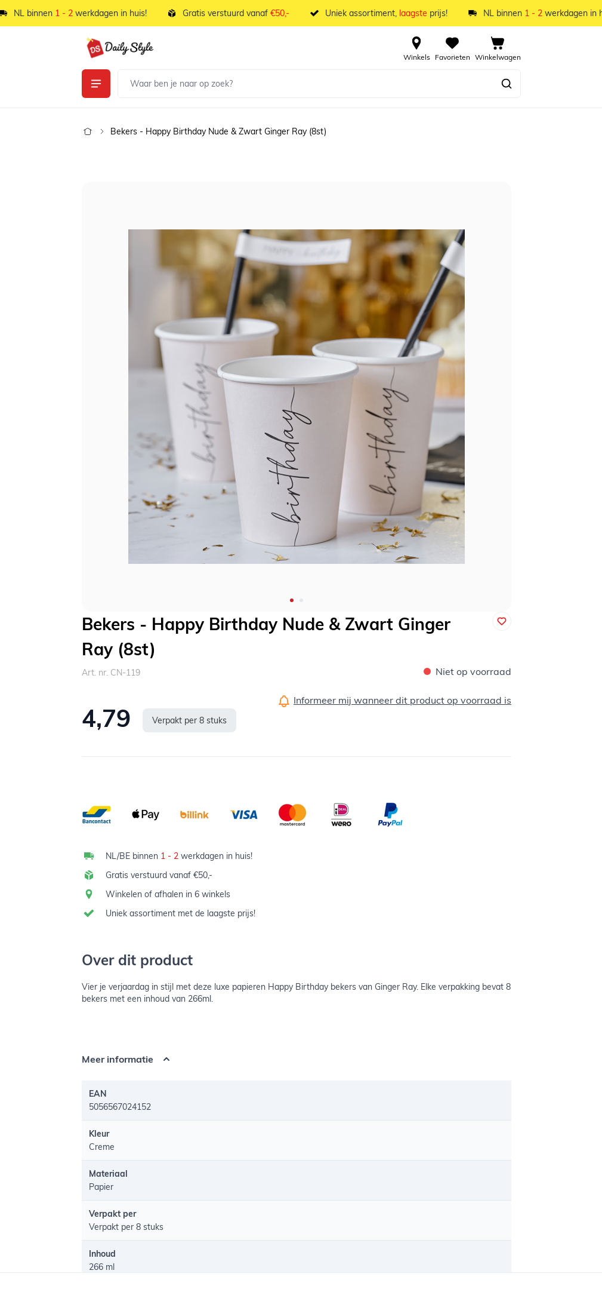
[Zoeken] (506, 83)
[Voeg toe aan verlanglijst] (501, 621)
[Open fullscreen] (296, 397)
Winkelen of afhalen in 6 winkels (168, 894)
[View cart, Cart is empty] (498, 47)
